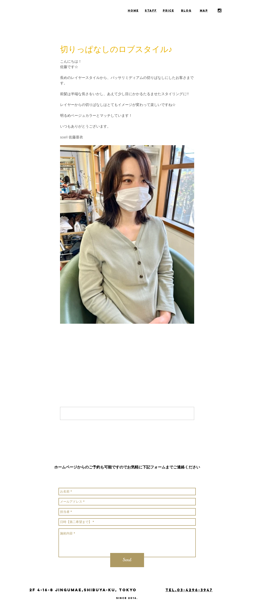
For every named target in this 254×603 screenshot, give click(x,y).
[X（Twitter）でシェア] (73, 352)
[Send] (127, 560)
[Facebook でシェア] (62, 352)
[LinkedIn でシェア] (84, 352)
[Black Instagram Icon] (219, 10)
